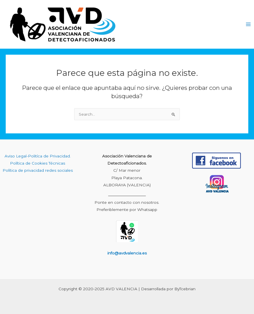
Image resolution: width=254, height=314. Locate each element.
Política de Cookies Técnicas (37, 163)
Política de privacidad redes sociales (38, 170)
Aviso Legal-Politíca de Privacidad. (38, 156)
